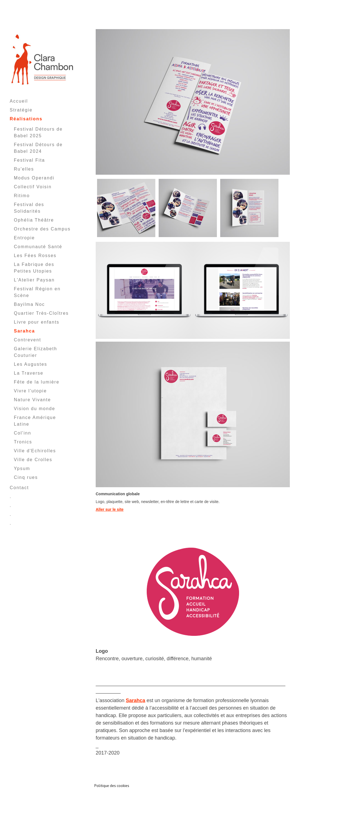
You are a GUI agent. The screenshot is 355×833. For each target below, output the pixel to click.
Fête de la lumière (36, 382)
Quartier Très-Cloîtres (41, 313)
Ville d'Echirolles (35, 450)
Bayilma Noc (29, 304)
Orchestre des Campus (42, 229)
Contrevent (27, 339)
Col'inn (22, 433)
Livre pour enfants (36, 322)
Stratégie (21, 110)
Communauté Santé (38, 246)
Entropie (24, 237)
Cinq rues (26, 477)
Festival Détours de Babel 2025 (38, 132)
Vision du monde (34, 408)
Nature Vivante (32, 399)
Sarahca (24, 331)
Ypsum (22, 468)
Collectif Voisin (33, 186)
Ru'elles (24, 169)
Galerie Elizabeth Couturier (35, 352)
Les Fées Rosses (35, 255)
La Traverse (28, 373)
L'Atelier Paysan (34, 280)
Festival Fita (29, 160)
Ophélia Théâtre (34, 220)
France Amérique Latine (35, 420)
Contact (19, 487)
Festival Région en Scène (37, 292)
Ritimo (22, 195)
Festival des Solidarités (29, 208)
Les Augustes (30, 364)
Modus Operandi (34, 178)
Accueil (19, 101)
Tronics (23, 442)
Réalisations (26, 118)
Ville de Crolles (33, 459)
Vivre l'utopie (30, 390)
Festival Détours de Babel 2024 (38, 148)
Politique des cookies (111, 785)
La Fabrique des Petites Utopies (34, 267)
